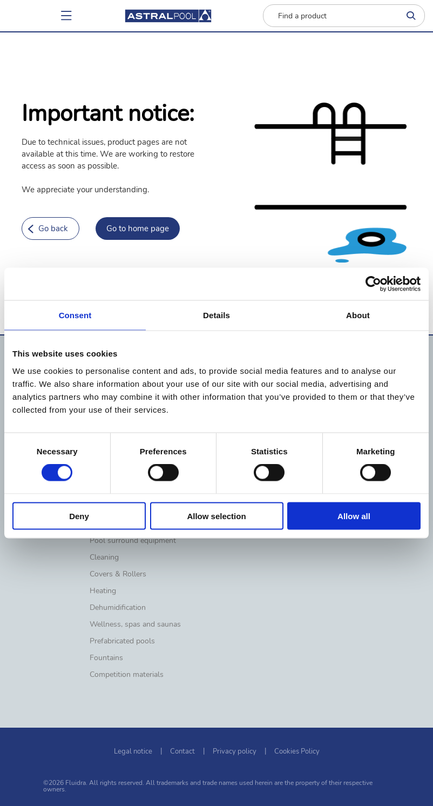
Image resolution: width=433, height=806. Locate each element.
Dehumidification (118, 607)
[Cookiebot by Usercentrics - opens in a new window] (373, 284)
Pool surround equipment (133, 540)
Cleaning (104, 557)
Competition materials (127, 674)
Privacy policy (234, 751)
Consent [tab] (75, 315)
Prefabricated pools (122, 641)
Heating (103, 591)
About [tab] (358, 315)
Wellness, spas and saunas (135, 624)
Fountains (106, 658)
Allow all (353, 515)
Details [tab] (216, 315)
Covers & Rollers (118, 574)
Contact (182, 751)
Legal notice (133, 751)
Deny (79, 515)
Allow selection (216, 515)
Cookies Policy (297, 751)
